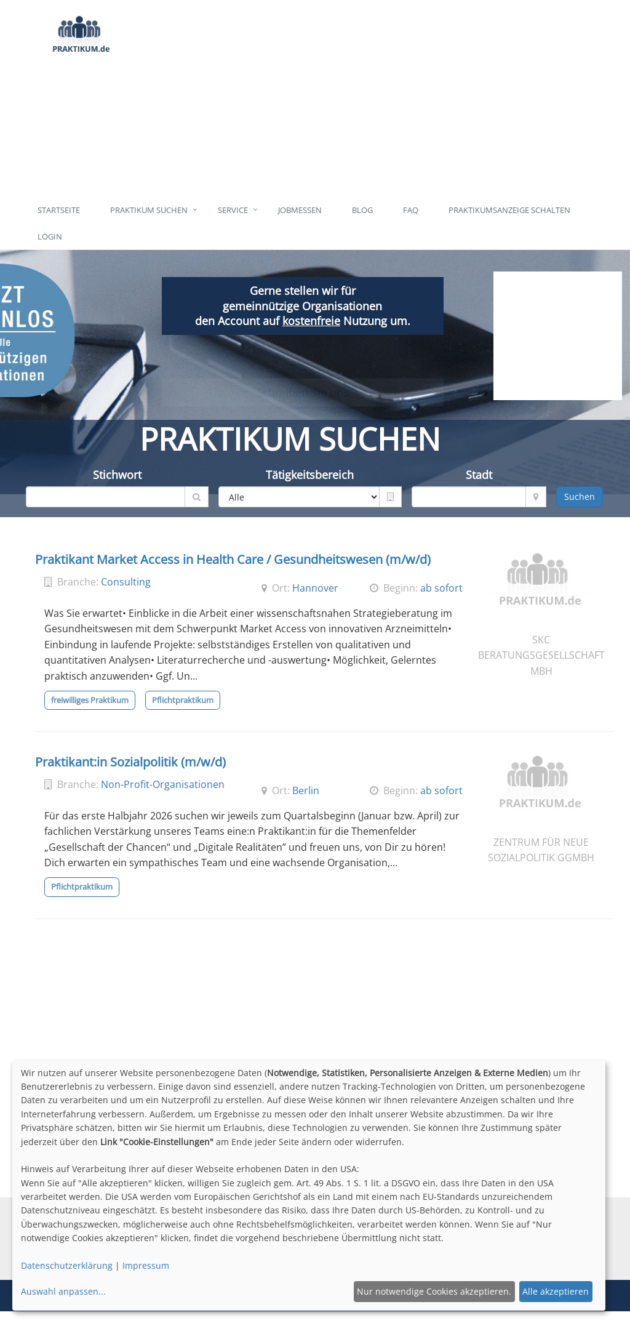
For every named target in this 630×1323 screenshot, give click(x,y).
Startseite (59, 209)
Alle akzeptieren (555, 1291)
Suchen (579, 496)
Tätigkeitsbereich (310, 474)
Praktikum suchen (149, 209)
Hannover (315, 588)
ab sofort (441, 588)
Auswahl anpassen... (63, 1291)
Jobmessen (300, 209)
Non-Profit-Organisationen (163, 784)
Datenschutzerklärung (67, 1265)
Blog (362, 209)
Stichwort (117, 474)
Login (50, 236)
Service (233, 209)
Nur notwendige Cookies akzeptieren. (434, 1291)
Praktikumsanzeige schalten (509, 209)
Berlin (305, 790)
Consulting (126, 582)
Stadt (479, 474)
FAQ (410, 209)
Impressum (145, 1265)
